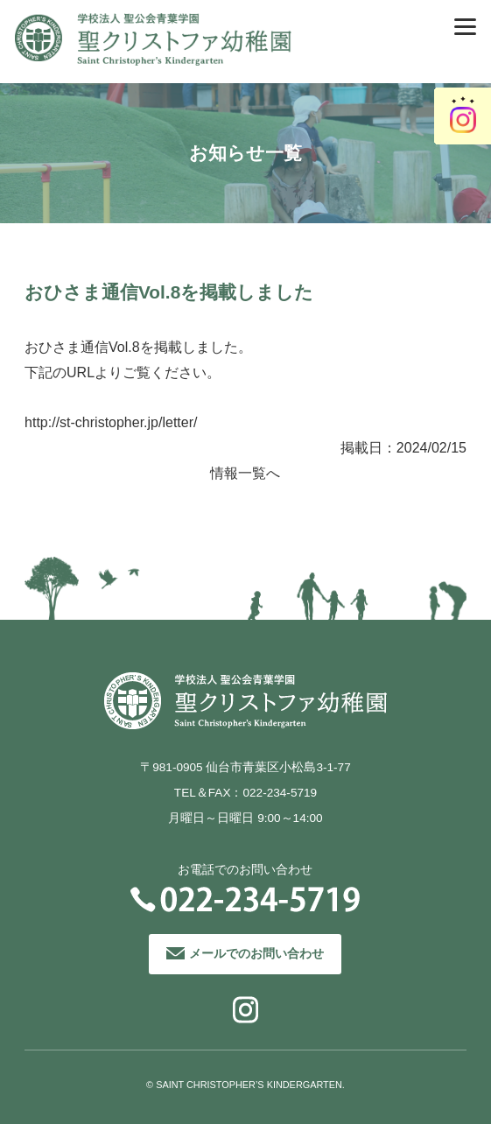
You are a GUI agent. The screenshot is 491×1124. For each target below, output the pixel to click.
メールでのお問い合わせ (256, 953)
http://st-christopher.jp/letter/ (111, 422)
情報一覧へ (245, 473)
